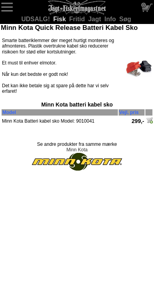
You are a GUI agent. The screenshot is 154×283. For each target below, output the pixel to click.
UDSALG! (36, 19)
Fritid (77, 19)
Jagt (95, 19)
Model (9, 112)
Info (111, 19)
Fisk (60, 19)
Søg (125, 19)
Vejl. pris (129, 112)
